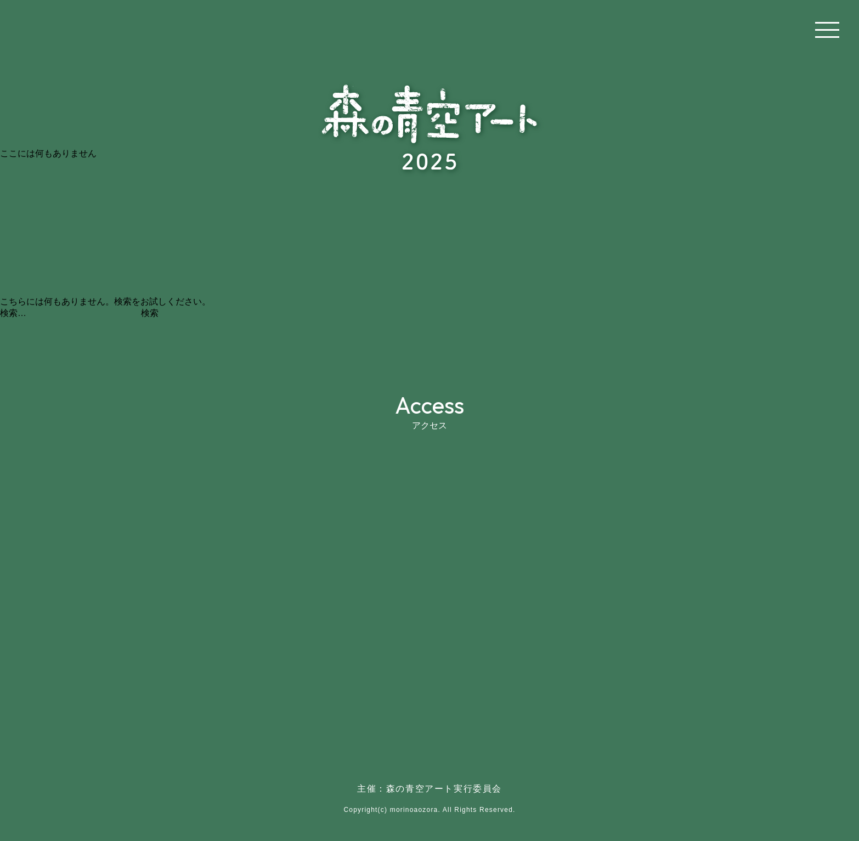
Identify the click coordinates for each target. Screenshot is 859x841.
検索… (13, 313)
